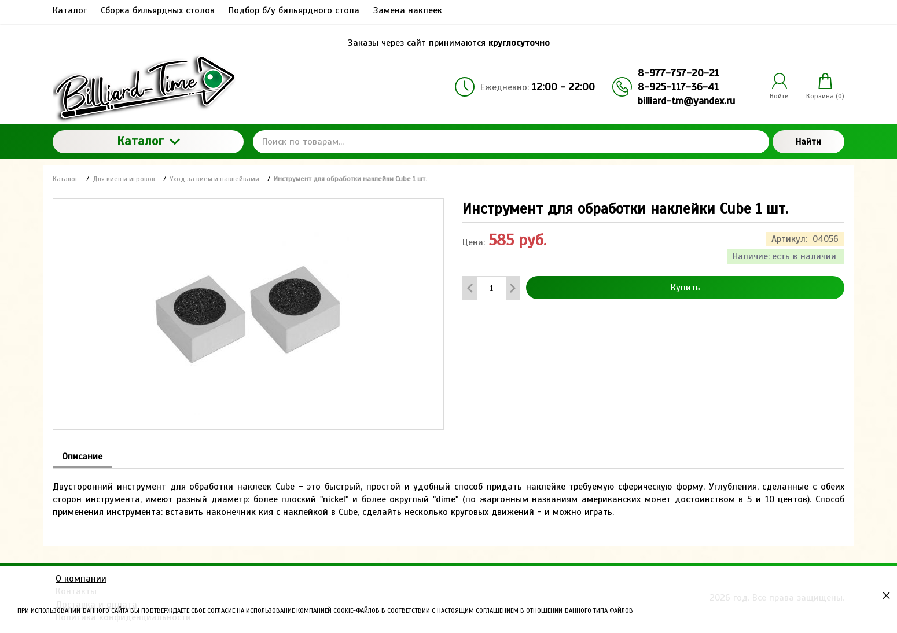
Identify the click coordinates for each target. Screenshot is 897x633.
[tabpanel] (448, 494)
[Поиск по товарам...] (511, 141)
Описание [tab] (82, 456)
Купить (685, 287)
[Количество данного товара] (491, 288)
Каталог (148, 141)
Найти (808, 142)
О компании (81, 578)
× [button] (886, 595)
